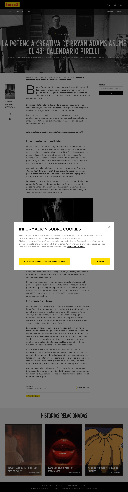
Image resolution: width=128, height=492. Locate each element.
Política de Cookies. (76, 247)
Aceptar (100, 261)
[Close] (109, 227)
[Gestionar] (44, 261)
